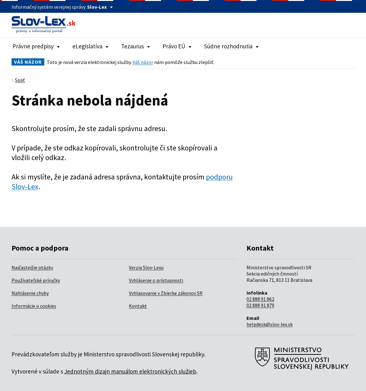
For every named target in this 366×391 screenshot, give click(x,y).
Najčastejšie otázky (32, 267)
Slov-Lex (100, 7)
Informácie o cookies (34, 306)
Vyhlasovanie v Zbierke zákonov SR (166, 293)
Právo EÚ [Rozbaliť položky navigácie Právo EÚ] (177, 46)
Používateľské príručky (36, 280)
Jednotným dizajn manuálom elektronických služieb (130, 371)
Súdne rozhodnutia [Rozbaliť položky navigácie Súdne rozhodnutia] (231, 46)
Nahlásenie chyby (30, 293)
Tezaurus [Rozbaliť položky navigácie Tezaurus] (135, 46)
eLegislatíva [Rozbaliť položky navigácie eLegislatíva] (90, 46)
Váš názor (143, 62)
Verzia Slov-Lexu (146, 267)
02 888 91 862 (260, 299)
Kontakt (138, 306)
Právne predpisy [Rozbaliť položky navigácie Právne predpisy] (36, 46)
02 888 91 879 (260, 305)
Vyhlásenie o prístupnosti (156, 280)
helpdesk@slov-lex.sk (269, 324)
